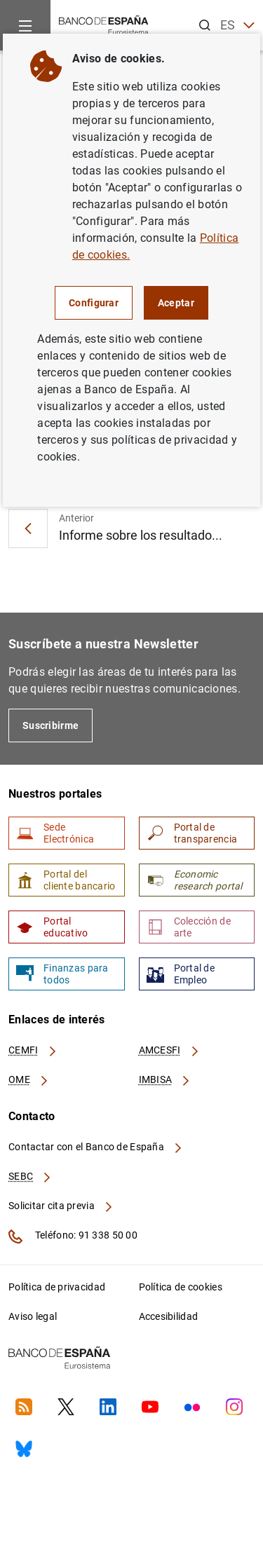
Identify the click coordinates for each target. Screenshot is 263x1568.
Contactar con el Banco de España (96, 1146)
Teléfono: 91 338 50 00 (72, 1236)
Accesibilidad (168, 1316)
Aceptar (176, 302)
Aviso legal (32, 1316)
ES (237, 26)
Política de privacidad (56, 1287)
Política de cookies (180, 1287)
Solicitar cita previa (61, 1205)
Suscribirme (50, 725)
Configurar (94, 302)
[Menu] (25, 25)
